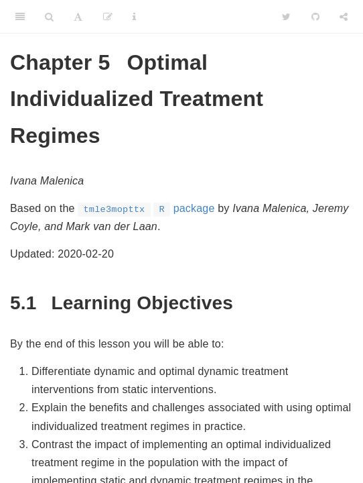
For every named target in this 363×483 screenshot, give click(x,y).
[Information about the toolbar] (134, 17)
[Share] (344, 17)
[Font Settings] (78, 17)
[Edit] (108, 17)
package (146, 208)
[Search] (49, 17)
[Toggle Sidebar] (20, 17)
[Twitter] (286, 17)
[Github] (315, 17)
